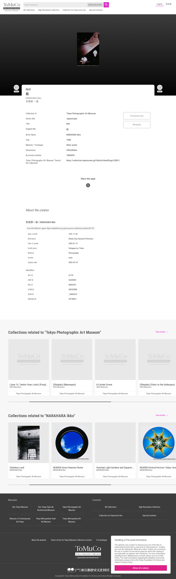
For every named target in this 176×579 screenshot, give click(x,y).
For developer (101, 540)
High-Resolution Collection (48, 10)
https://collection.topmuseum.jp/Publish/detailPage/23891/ (93, 160)
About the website (39, 540)
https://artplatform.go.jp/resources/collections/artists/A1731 (70, 228)
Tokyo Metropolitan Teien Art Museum (46, 520)
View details (160, 332)
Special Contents (96, 10)
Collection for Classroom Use (74, 10)
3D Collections (29, 10)
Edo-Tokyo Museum (20, 507)
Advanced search (95, 5)
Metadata (137, 124)
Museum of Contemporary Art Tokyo (20, 520)
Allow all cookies (141, 568)
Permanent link (136, 116)
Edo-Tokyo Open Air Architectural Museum (46, 508)
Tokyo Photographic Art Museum (71, 508)
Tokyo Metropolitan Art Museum (72, 520)
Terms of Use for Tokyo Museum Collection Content (71, 540)
